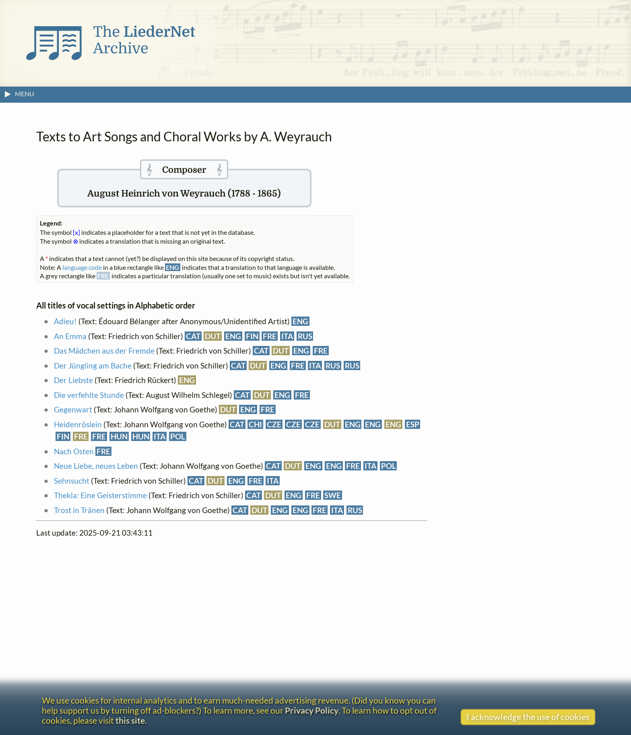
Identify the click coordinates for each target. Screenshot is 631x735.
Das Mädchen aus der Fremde (104, 350)
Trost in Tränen (79, 510)
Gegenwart (73, 409)
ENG (300, 321)
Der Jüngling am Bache (93, 365)
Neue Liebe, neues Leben (96, 465)
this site (130, 720)
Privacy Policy (311, 710)
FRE (269, 336)
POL (177, 436)
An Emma (70, 336)
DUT (213, 336)
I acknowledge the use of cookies (528, 717)
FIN (252, 336)
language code (82, 267)
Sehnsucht (71, 480)
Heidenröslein (78, 424)
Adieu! (65, 321)
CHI (255, 424)
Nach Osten (74, 451)
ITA (287, 336)
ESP (412, 424)
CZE (274, 424)
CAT (193, 336)
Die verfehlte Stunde (89, 395)
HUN (119, 436)
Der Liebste (73, 380)
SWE (332, 495)
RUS (305, 336)
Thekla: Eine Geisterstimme (100, 495)
